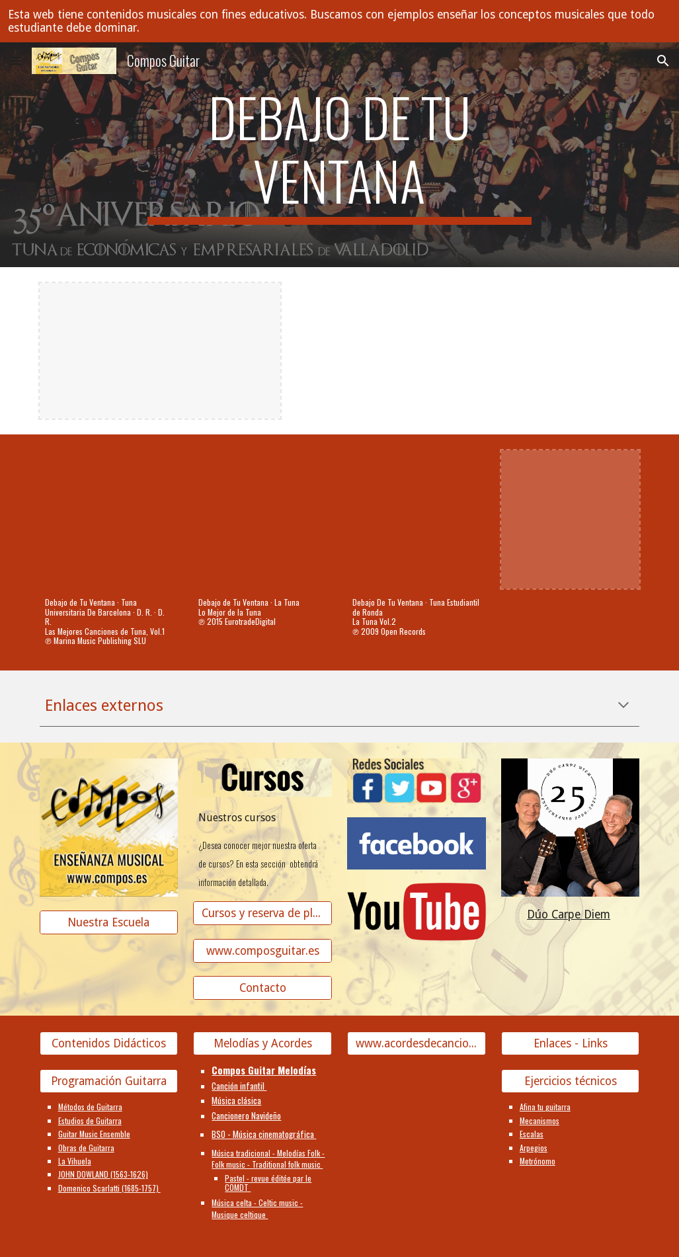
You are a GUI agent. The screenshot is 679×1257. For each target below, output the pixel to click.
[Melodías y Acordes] (262, 1044)
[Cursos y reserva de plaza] (262, 913)
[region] (339, 21)
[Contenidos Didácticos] (109, 1044)
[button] (16, 60)
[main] (339, 154)
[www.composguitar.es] (262, 950)
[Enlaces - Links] (570, 1044)
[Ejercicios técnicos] (570, 1081)
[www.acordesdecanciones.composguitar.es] (416, 1044)
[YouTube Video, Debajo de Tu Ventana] (109, 519)
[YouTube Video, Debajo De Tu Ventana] (416, 519)
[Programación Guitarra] (109, 1081)
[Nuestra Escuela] (109, 923)
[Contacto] (262, 988)
